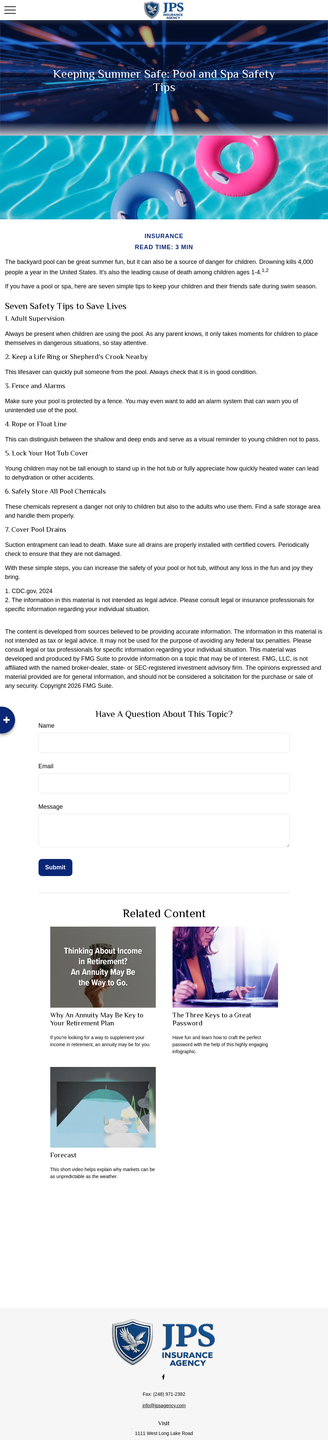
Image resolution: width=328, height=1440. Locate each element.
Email (46, 766)
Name (47, 725)
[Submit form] (55, 867)
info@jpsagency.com (164, 1405)
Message (51, 806)
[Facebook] (163, 1376)
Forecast (63, 1155)
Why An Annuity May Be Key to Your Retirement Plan (96, 1019)
